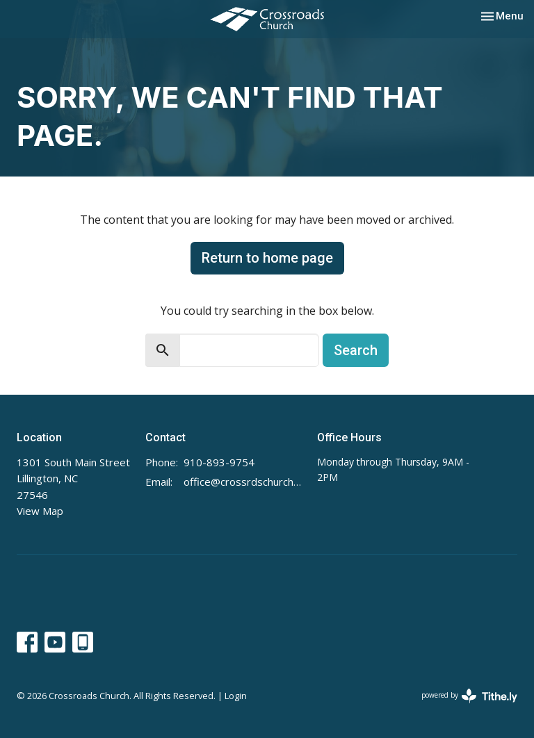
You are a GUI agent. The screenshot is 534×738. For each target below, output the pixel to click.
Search (356, 350)
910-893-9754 (219, 462)
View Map (40, 511)
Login (236, 695)
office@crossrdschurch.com (243, 482)
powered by (469, 696)
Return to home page (267, 257)
